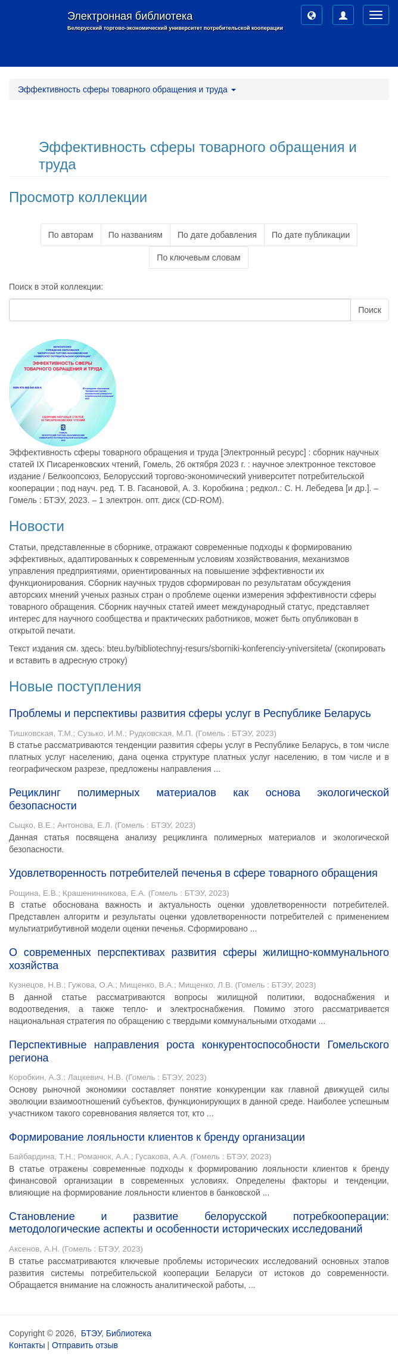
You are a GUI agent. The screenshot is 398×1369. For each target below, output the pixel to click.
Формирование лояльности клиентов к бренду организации (157, 1137)
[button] (311, 15)
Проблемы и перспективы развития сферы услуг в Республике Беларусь (190, 713)
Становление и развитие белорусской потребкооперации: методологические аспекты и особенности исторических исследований (199, 1222)
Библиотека (128, 1333)
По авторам (71, 235)
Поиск (369, 310)
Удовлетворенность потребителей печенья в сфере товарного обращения (193, 873)
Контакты (27, 1345)
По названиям (135, 235)
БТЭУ (91, 1333)
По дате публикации (311, 235)
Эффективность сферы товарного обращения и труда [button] (127, 89)
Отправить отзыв (85, 1345)
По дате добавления (217, 235)
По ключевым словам (198, 257)
